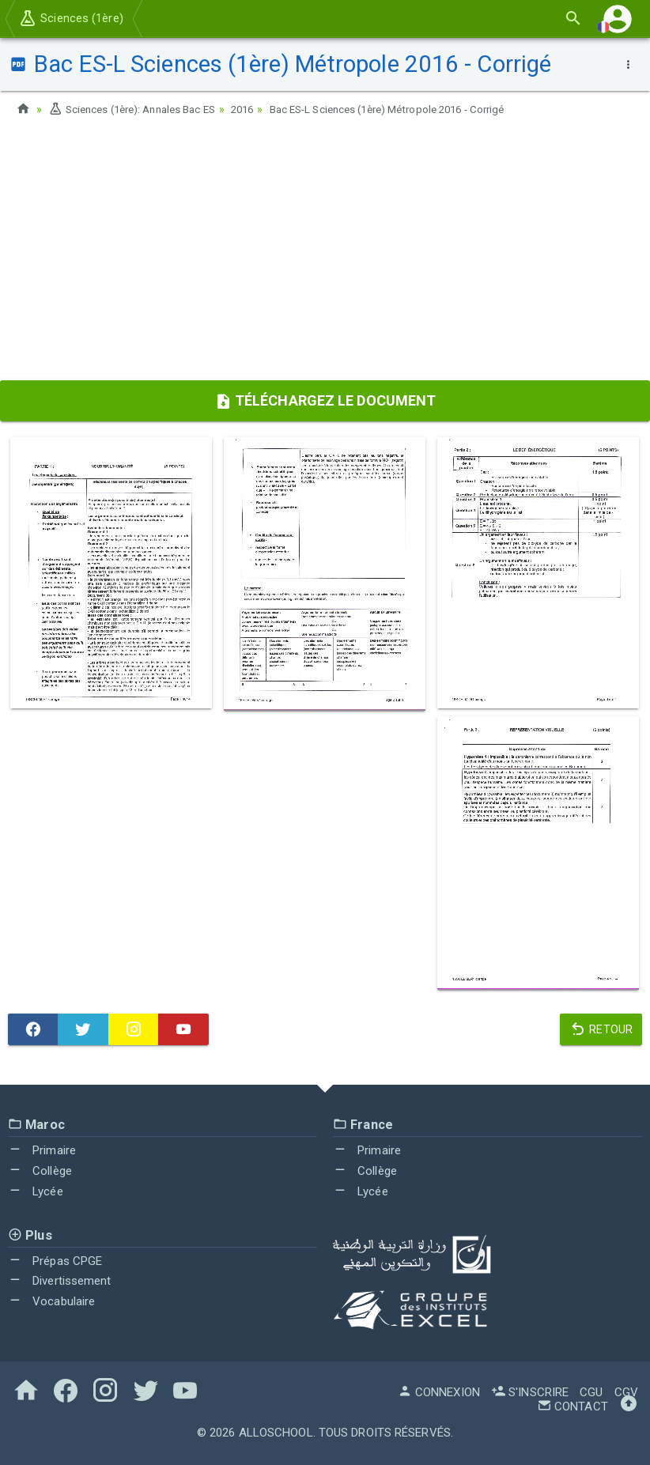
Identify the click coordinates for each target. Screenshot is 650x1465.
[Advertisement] (325, 253)
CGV (626, 1391)
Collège (40, 1171)
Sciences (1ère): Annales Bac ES (138, 109)
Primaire (42, 1150)
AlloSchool (276, 1432)
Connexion (439, 1391)
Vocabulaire (51, 1301)
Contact (572, 1406)
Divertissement (59, 1281)
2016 (257, 109)
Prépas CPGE (55, 1260)
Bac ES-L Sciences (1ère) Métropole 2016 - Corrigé (414, 109)
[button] (617, 18)
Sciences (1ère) (70, 18)
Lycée (35, 1191)
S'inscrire (530, 1391)
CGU (591, 1391)
